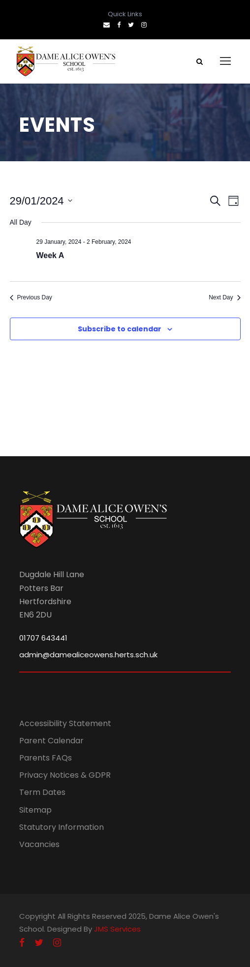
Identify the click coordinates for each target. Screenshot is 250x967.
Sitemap (35, 810)
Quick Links (125, 14)
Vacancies (39, 844)
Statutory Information (61, 827)
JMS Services (117, 929)
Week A (50, 255)
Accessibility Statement (65, 723)
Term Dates (42, 792)
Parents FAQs (45, 757)
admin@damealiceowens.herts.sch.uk (88, 654)
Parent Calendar (51, 740)
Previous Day (31, 297)
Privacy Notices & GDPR (65, 775)
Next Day (224, 297)
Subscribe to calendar (119, 329)
